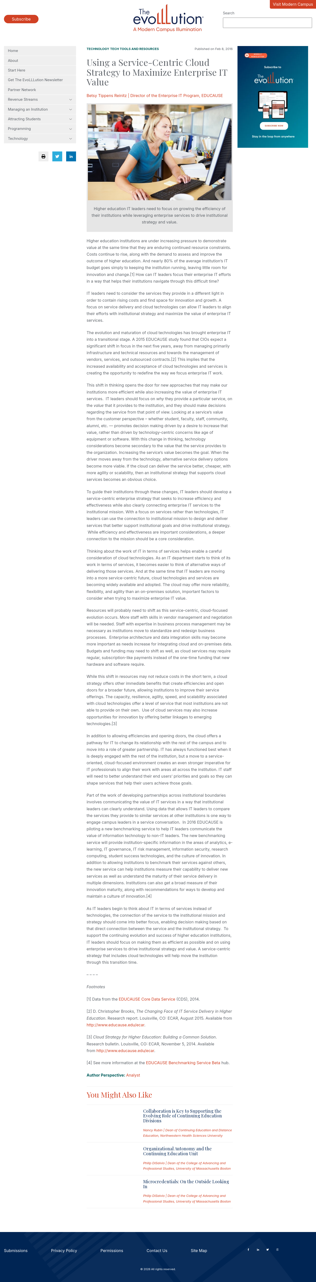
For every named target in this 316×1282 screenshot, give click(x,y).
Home (13, 51)
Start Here (16, 70)
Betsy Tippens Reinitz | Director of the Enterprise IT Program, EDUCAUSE (155, 95)
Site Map (199, 1250)
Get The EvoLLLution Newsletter (35, 80)
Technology (40, 138)
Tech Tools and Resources (134, 49)
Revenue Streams (40, 99)
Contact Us (157, 1250)
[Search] (267, 23)
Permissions (111, 1250)
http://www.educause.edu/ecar (115, 1024)
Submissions (16, 1250)
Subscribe (21, 19)
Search (228, 13)
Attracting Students (40, 119)
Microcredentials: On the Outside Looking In (186, 1184)
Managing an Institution (40, 109)
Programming (40, 128)
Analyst (133, 1075)
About (13, 60)
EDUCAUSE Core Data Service (147, 999)
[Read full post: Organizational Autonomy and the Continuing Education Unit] (111, 1158)
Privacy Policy (64, 1250)
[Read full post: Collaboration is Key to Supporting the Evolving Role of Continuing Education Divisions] (111, 1123)
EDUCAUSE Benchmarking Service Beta (183, 1062)
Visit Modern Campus (293, 4)
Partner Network (22, 90)
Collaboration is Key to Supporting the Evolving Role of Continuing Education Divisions (182, 1116)
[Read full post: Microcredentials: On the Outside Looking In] (111, 1191)
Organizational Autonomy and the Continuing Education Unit (177, 1151)
